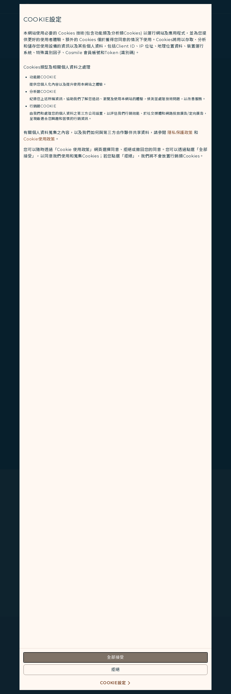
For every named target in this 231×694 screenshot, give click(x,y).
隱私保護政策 (180, 132)
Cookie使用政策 (39, 139)
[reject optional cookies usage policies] (116, 669)
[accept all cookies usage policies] (116, 657)
